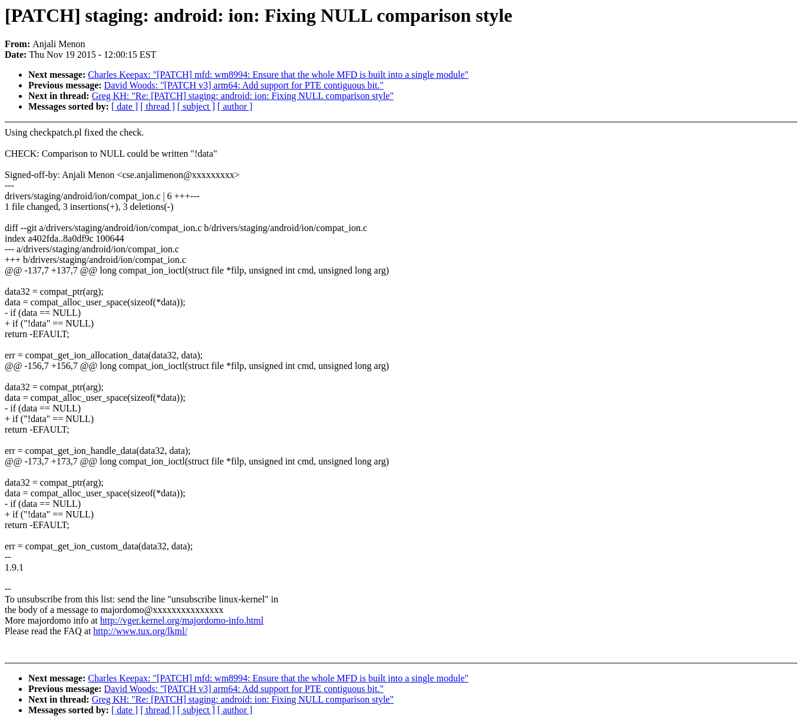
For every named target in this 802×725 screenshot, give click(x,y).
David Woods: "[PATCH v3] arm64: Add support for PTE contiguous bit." (244, 85)
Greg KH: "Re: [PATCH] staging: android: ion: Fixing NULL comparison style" (243, 96)
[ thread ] (157, 106)
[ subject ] (196, 106)
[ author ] (235, 106)
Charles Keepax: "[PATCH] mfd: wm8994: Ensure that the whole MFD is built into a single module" (278, 75)
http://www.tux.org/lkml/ (140, 631)
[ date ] (124, 106)
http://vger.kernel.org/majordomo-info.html (181, 620)
